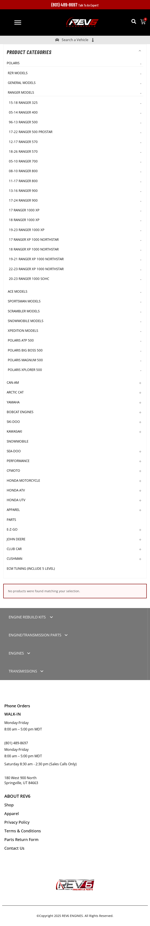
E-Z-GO (12, 529)
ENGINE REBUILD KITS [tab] (28, 617)
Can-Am (13, 382)
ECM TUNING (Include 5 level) (31, 568)
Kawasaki (14, 431)
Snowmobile (17, 441)
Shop (9, 804)
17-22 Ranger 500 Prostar (30, 132)
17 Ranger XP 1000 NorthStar (34, 239)
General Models (21, 82)
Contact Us (14, 848)
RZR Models (17, 73)
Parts (11, 519)
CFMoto (13, 470)
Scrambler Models (24, 311)
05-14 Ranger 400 (23, 112)
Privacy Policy (16, 822)
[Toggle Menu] (17, 22)
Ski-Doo (13, 421)
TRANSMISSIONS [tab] (23, 671)
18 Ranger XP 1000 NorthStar (34, 249)
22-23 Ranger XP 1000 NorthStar (36, 269)
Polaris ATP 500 (21, 340)
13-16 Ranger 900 (23, 190)
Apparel (13, 509)
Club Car (14, 549)
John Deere (16, 539)
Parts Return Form (21, 839)
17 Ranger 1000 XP (24, 210)
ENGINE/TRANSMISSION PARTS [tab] (35, 634)
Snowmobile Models (25, 321)
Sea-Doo (14, 451)
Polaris (13, 63)
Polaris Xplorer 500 (25, 370)
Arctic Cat (15, 392)
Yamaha (13, 402)
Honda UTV (16, 500)
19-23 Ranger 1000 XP (26, 230)
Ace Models (17, 291)
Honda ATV (16, 490)
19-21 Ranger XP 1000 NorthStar (36, 259)
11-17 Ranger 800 (23, 181)
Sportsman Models (24, 301)
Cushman (14, 558)
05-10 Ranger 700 (23, 161)
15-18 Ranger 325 (23, 102)
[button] (133, 21)
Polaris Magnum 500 (25, 360)
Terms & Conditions (22, 830)
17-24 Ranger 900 (23, 200)
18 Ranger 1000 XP (24, 220)
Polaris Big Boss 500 (25, 350)
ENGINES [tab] (16, 653)
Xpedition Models (23, 330)
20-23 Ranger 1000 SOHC (29, 278)
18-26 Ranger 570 (23, 151)
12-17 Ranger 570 (23, 142)
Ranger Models (21, 92)
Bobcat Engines (20, 412)
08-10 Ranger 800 (23, 171)
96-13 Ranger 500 (23, 122)
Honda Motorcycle (23, 480)
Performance (18, 461)
